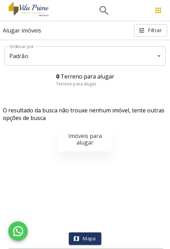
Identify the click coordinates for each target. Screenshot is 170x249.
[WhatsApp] (18, 231)
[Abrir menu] (158, 10)
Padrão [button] (18, 56)
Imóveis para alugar (85, 139)
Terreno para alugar (76, 84)
